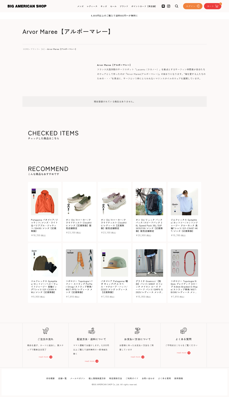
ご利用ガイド (131, 378)
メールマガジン (77, 378)
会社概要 (50, 378)
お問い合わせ (148, 378)
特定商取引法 (115, 378)
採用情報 (178, 378)
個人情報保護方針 (97, 378)
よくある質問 (164, 378)
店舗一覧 (62, 378)
